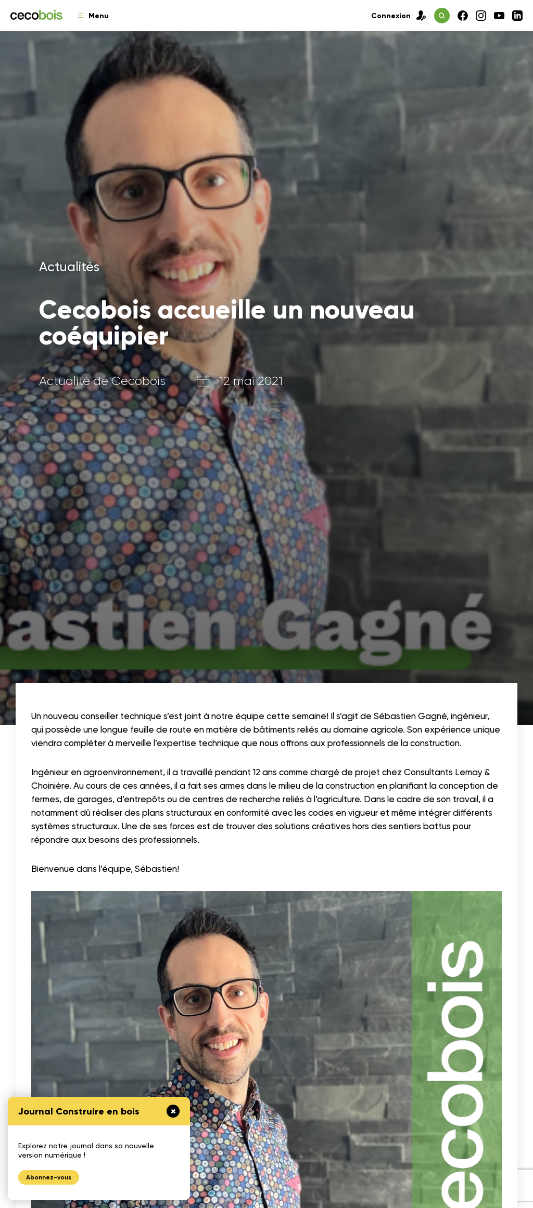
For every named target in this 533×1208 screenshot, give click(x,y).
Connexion (398, 15)
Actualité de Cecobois (102, 381)
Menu (93, 15)
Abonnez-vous (48, 1177)
